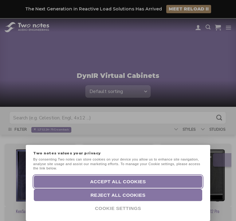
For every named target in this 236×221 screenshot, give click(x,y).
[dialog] (224, 208)
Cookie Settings (118, 208)
